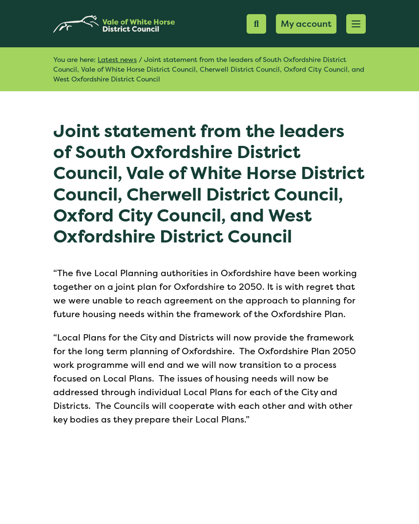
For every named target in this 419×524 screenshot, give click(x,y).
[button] (356, 24)
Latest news (117, 59)
